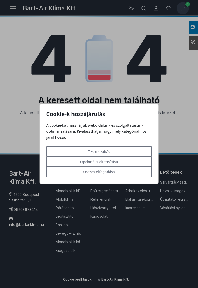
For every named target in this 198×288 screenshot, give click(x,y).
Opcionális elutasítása (99, 161)
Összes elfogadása (99, 171)
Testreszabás (99, 151)
